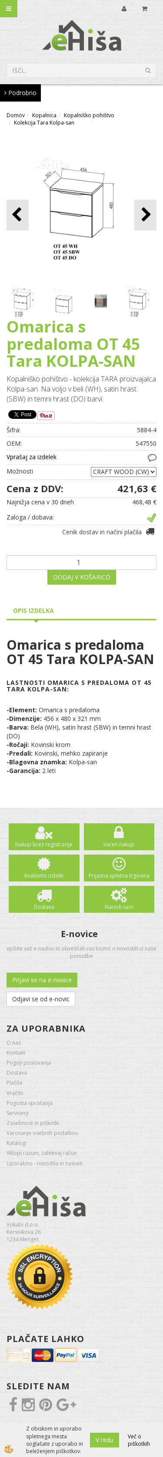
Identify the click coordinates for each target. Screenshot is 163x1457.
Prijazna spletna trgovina (119, 875)
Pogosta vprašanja (30, 1103)
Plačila (14, 1082)
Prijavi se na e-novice (42, 980)
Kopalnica (44, 115)
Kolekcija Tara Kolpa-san (44, 122)
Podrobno (20, 93)
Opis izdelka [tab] (33, 610)
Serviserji (18, 1113)
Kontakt (16, 1052)
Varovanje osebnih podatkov (42, 1133)
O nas (14, 1042)
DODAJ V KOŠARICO (81, 577)
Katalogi (17, 1143)
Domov (16, 115)
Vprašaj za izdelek (32, 457)
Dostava (44, 907)
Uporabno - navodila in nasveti (45, 1163)
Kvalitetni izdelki (43, 875)
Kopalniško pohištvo (89, 115)
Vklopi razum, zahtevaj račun (42, 1153)
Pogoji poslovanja (29, 1062)
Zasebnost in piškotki (33, 1123)
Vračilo (15, 1093)
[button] (145, 215)
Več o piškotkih (139, 1440)
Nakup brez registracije (44, 844)
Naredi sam (119, 907)
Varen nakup (118, 844)
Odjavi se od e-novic (41, 999)
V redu (104, 1440)
